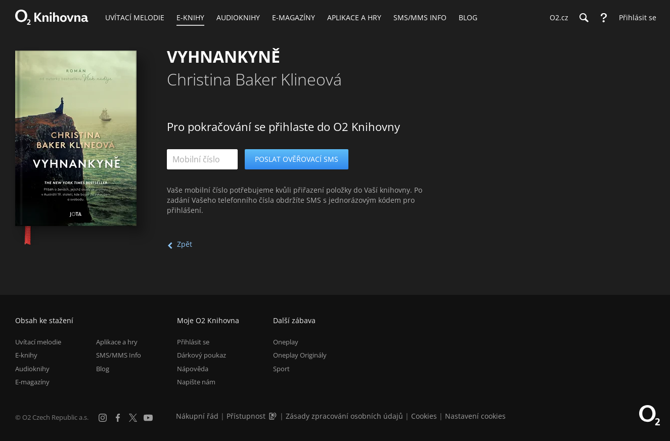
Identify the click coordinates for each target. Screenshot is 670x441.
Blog (102, 368)
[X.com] (133, 417)
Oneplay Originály (300, 355)
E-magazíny (32, 381)
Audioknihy (32, 368)
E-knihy (26, 355)
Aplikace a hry (117, 341)
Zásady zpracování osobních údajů (344, 416)
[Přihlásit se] (635, 17)
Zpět (184, 244)
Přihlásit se (193, 341)
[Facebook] (117, 417)
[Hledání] (583, 17)
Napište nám (196, 381)
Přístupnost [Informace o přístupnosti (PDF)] (246, 416)
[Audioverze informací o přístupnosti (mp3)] (273, 416)
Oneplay (285, 341)
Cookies (424, 416)
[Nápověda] (604, 17)
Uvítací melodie (38, 341)
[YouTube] (148, 417)
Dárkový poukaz (201, 355)
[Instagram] (102, 417)
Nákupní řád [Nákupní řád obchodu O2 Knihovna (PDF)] (197, 416)
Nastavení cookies (475, 416)
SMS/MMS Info (118, 355)
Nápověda (192, 368)
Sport (281, 368)
